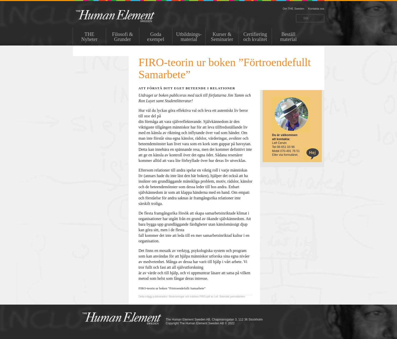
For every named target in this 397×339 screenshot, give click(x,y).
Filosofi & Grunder (122, 36)
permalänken (237, 296)
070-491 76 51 (290, 151)
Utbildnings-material (189, 36)
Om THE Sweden (293, 8)
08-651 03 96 (286, 147)
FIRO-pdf (205, 296)
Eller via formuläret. (285, 155)
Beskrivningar (177, 296)
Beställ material (288, 36)
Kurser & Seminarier (222, 36)
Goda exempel (155, 36)
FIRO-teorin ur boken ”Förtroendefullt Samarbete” (172, 288)
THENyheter (89, 36)
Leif (216, 296)
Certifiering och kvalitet (255, 36)
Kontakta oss (316, 8)
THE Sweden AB (123, 15)
